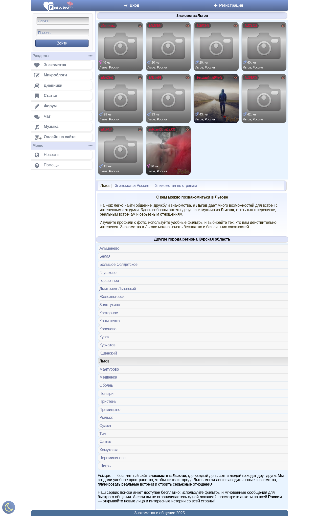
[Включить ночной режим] (9, 508)
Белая (104, 256)
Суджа (105, 426)
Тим (102, 434)
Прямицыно (109, 409)
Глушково (107, 272)
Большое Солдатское (118, 264)
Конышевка (109, 321)
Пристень (107, 401)
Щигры (105, 466)
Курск (104, 337)
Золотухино (109, 305)
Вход (131, 5)
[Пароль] (63, 32)
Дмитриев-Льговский (117, 289)
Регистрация (228, 5)
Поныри (106, 393)
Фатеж (105, 442)
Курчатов (107, 345)
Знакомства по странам (176, 185)
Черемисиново (112, 458)
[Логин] (63, 20)
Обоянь (106, 385)
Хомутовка (108, 450)
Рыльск (106, 417)
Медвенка (108, 377)
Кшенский (108, 353)
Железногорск (111, 296)
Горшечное (109, 280)
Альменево (109, 248)
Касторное (108, 313)
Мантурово (109, 369)
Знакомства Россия (132, 185)
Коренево (107, 329)
